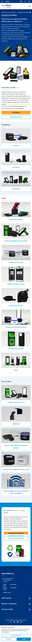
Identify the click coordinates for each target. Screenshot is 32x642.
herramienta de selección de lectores (18, 104)
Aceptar (24, 639)
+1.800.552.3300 (13, 584)
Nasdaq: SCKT (7, 592)
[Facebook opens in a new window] (11, 622)
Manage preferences (16, 635)
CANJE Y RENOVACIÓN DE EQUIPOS (16, 538)
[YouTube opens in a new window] (18, 622)
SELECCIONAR (16, 112)
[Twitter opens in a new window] (14, 622)
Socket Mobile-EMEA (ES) (8, 12)
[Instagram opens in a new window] (21, 622)
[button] (25, 1)
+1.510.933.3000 (13, 588)
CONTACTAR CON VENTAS (16, 117)
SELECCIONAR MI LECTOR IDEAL (16, 533)
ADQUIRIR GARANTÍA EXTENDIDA (16, 536)
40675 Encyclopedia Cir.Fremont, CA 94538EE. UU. (8, 580)
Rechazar (8, 639)
